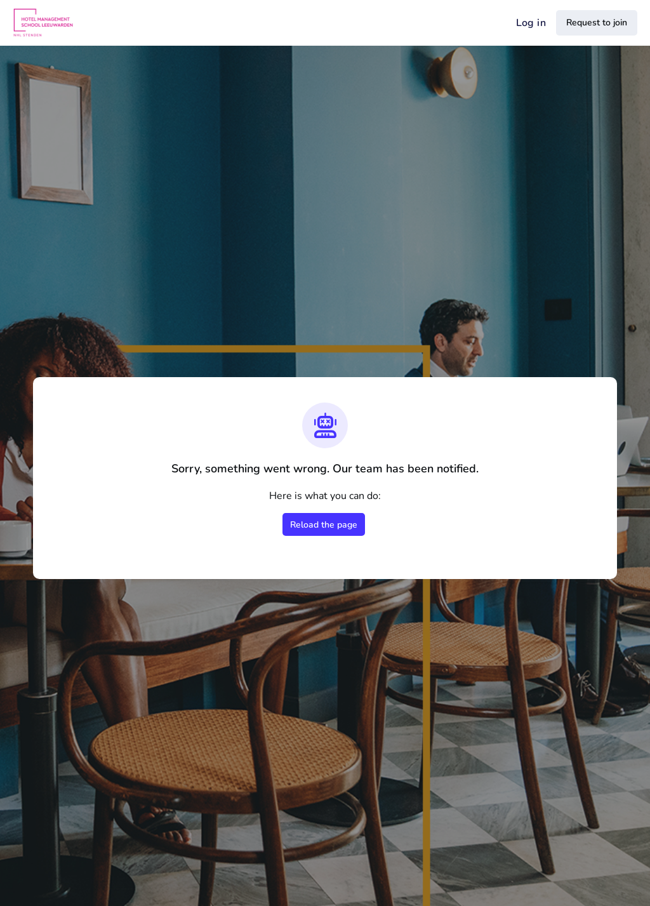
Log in (531, 23)
